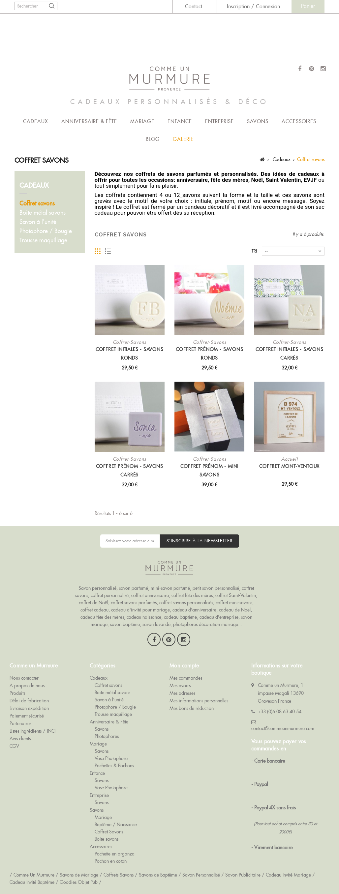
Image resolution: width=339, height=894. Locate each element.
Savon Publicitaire (243, 875)
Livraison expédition (29, 708)
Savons (257, 121)
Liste (108, 251)
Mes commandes (186, 678)
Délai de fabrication (29, 701)
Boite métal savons (42, 212)
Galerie (183, 139)
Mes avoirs (180, 686)
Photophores (107, 736)
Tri (254, 251)
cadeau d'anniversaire (194, 610)
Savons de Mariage (79, 875)
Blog (153, 139)
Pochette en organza (115, 854)
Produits (17, 693)
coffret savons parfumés (134, 603)
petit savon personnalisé (216, 588)
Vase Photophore (111, 758)
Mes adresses (182, 693)
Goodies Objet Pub (79, 882)
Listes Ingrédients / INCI (32, 731)
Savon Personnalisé (201, 875)
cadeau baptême (180, 617)
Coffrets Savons (119, 875)
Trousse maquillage (43, 240)
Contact (193, 6)
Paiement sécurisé (27, 716)
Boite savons (106, 839)
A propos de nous (27, 686)
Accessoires (299, 121)
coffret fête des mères (192, 595)
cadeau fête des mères (102, 617)
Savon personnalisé (97, 588)
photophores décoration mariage (205, 624)
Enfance (180, 121)
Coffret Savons (109, 832)
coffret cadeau (94, 610)
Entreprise (219, 121)
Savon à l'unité (37, 222)
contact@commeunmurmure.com (282, 728)
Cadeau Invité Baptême (32, 882)
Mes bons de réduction (192, 708)
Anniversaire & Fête (89, 121)
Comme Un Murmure (34, 875)
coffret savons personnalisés (186, 603)
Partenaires (20, 723)
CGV (14, 746)
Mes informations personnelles (199, 701)
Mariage (142, 121)
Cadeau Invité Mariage (288, 875)
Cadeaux (35, 121)
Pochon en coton (111, 861)
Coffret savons (37, 203)
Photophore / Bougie (45, 231)
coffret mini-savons (234, 603)
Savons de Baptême (158, 875)
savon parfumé (133, 588)
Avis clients (20, 739)
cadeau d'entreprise (219, 617)
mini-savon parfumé (170, 588)
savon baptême (125, 624)
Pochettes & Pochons (114, 766)
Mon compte (184, 665)
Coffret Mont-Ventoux (289, 466)
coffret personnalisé (110, 595)
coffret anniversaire (150, 595)
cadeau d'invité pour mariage (140, 610)
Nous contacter (24, 678)
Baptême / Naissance (116, 824)
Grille (98, 251)
